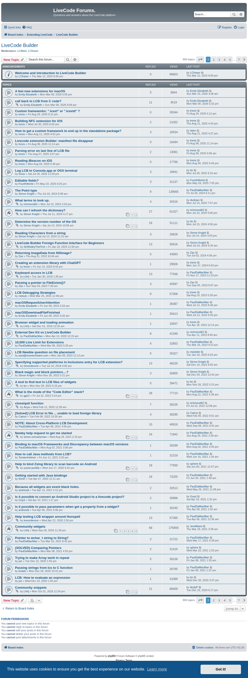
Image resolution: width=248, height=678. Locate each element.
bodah (22, 571)
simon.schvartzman (35, 436)
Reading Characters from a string (40, 233)
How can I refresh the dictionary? (40, 210)
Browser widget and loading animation (44, 322)
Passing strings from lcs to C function (44, 568)
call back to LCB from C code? (38, 101)
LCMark (22, 50)
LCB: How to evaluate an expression (42, 577)
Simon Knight (26, 193)
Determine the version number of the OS (45, 221)
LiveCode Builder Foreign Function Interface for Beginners (59, 243)
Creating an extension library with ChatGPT (48, 263)
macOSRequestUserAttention (37, 302)
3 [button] (219, 59)
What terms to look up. (32, 200)
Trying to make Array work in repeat (42, 558)
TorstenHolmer (27, 457)
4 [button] (224, 59)
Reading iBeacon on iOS (33, 160)
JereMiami (196, 526)
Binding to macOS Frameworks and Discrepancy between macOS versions (71, 444)
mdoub (23, 295)
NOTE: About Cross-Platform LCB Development (51, 423)
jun (20, 561)
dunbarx (195, 200)
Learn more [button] (157, 669)
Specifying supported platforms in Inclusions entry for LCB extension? (69, 362)
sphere (194, 463)
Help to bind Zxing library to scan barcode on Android (56, 464)
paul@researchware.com (33, 355)
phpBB (111, 656)
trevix (22, 114)
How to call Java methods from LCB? (43, 454)
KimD (22, 478)
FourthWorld (26, 183)
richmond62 (31, 204)
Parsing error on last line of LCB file (42, 151)
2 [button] (213, 59)
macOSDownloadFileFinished (37, 312)
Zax (21, 256)
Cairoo (22, 416)
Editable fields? (27, 180)
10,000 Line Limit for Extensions (39, 342)
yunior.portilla (31, 467)
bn (191, 170)
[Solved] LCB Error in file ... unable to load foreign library (58, 413)
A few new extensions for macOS (40, 91)
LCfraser (33, 50)
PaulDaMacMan (199, 190)
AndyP (194, 587)
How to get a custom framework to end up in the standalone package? (68, 131)
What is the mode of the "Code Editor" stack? (49, 392)
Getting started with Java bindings (41, 475)
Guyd (22, 500)
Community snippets (30, 587)
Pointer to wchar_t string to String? (42, 538)
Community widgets (30, 526)
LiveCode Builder (19, 45)
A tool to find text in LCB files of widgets (45, 382)
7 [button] (239, 59)
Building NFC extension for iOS (38, 121)
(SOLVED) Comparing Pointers (38, 548)
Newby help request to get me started (43, 433)
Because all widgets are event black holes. (47, 487)
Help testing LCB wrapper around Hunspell (47, 516)
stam (193, 130)
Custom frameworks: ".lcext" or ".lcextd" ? (47, 111)
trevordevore (31, 365)
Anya (27, 407)
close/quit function (29, 403)
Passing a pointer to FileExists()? (40, 283)
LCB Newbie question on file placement (45, 352)
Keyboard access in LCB (34, 273)
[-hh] (26, 276)
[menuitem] (27, 27)
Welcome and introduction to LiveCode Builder (50, 73)
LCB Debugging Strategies (35, 292)
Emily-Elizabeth (28, 94)
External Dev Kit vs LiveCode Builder (43, 332)
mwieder (195, 351)
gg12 (27, 395)
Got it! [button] (221, 669)
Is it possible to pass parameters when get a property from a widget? (67, 506)
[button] (200, 59)
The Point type (26, 190)
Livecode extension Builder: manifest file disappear (54, 141)
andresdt (24, 490)
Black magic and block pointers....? (42, 372)
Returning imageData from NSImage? (43, 253)
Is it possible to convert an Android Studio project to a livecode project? (69, 497)
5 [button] (230, 59)
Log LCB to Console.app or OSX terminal (46, 170)
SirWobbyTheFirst (34, 246)
